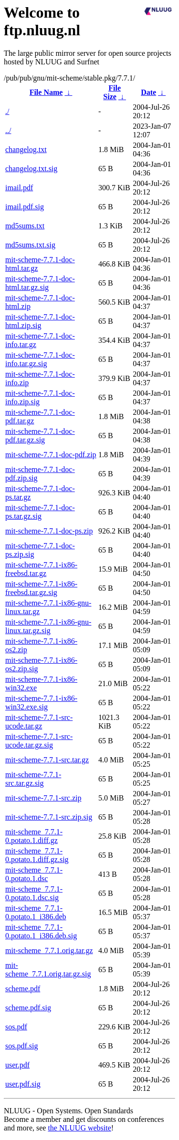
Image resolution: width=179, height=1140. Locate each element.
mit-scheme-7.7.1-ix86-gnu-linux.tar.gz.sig (48, 626)
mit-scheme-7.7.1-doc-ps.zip (49, 531)
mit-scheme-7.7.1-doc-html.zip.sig (40, 321)
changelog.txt (26, 149)
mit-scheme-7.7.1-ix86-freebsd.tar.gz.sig (41, 588)
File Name (46, 92)
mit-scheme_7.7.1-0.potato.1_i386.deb (35, 912)
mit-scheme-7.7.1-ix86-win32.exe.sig (41, 702)
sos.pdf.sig (21, 1046)
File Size (112, 92)
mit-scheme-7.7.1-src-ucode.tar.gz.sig (39, 740)
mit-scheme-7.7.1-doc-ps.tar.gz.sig (40, 511)
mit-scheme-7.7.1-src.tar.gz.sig (33, 778)
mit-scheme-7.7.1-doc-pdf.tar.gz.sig (40, 435)
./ (7, 111)
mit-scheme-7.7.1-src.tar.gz (47, 760)
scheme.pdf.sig (28, 1008)
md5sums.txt (24, 226)
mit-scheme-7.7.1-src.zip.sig (48, 817)
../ (8, 130)
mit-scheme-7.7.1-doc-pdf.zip (50, 455)
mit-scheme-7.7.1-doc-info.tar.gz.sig (40, 359)
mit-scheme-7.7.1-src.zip (43, 798)
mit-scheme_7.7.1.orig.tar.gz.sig (48, 969)
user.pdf (17, 1065)
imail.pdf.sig (24, 207)
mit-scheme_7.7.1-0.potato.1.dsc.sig (34, 893)
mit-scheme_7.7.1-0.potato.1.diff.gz (34, 836)
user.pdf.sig (23, 1084)
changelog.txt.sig (31, 168)
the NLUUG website (79, 1128)
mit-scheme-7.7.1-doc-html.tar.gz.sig (40, 283)
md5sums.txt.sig (30, 245)
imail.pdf (19, 188)
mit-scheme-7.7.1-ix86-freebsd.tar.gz (41, 569)
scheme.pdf (22, 989)
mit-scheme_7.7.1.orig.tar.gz (49, 950)
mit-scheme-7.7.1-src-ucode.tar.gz (39, 721)
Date (148, 92)
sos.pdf (16, 1027)
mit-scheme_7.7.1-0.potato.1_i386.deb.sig (41, 931)
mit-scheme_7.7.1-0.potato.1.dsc (34, 874)
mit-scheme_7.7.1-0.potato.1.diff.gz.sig (37, 855)
